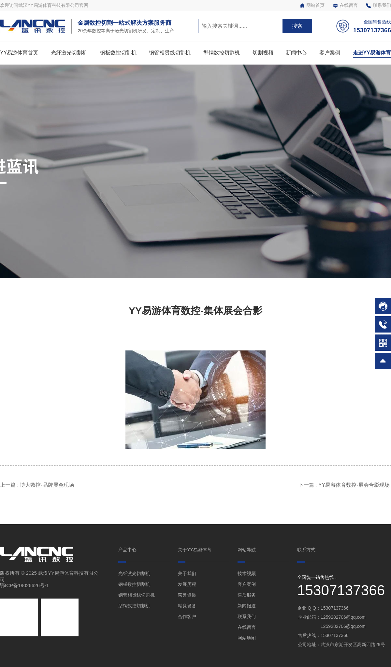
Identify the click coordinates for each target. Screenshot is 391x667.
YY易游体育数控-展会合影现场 (354, 485)
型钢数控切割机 (221, 52)
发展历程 (187, 584)
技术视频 (247, 573)
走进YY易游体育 (372, 52)
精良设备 (187, 605)
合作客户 (187, 616)
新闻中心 (296, 52)
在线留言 (345, 5)
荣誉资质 (187, 595)
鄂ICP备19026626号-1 (24, 585)
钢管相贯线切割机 (170, 52)
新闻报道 (247, 605)
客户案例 (329, 52)
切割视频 (263, 52)
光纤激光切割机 (69, 52)
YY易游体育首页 (19, 52)
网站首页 (312, 5)
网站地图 (247, 638)
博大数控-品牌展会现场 (47, 485)
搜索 (297, 26)
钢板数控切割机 (118, 52)
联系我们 (378, 5)
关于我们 (187, 573)
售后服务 (247, 595)
